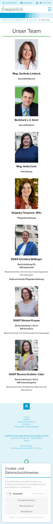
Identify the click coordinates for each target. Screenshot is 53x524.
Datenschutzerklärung (26, 422)
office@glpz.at (27, 3)
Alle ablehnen (27, 511)
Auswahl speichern (26, 500)
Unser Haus (33, 20)
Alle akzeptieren (26, 506)
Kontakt (26, 419)
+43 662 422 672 (11, 3)
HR (49, 3)
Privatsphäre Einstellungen (26, 427)
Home (26, 417)
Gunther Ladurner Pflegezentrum (13, 20)
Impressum (26, 424)
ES (45, 3)
